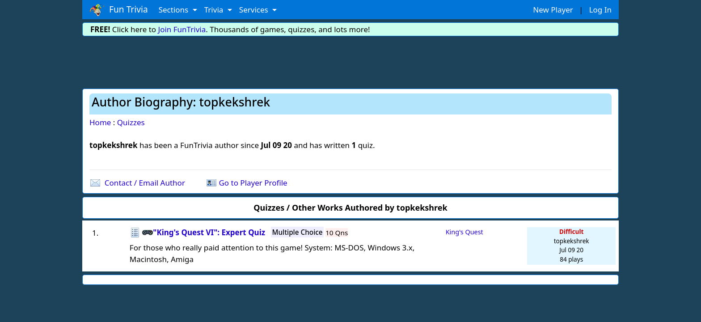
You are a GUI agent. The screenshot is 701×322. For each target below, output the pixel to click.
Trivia (214, 9)
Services (254, 9)
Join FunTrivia (182, 29)
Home (100, 122)
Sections (174, 9)
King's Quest (464, 232)
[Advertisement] (350, 61)
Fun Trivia (118, 10)
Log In (600, 9)
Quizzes (131, 122)
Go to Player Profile (253, 183)
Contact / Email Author (145, 183)
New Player (553, 9)
